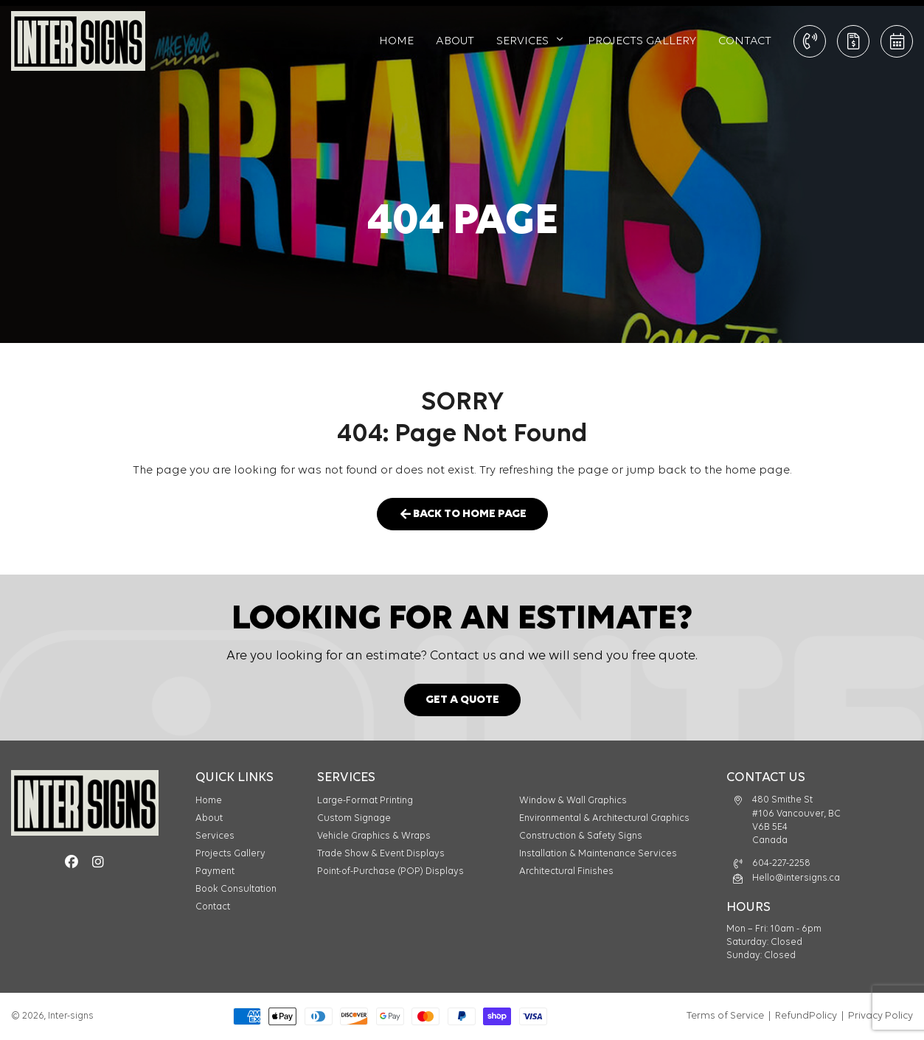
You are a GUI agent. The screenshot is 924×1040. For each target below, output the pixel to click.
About (455, 41)
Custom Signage (354, 818)
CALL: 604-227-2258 (810, 41)
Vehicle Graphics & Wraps (374, 836)
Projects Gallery (642, 41)
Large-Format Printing (365, 800)
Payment (215, 871)
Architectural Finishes (566, 871)
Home (396, 41)
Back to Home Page (462, 514)
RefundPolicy (806, 1016)
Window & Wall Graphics (573, 800)
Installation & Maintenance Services (598, 854)
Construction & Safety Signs (580, 836)
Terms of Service (725, 1016)
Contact (744, 41)
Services (522, 41)
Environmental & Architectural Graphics (604, 818)
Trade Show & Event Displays (381, 854)
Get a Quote (853, 41)
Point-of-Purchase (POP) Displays (390, 871)
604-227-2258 (781, 863)
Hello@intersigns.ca (796, 878)
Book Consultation (897, 41)
